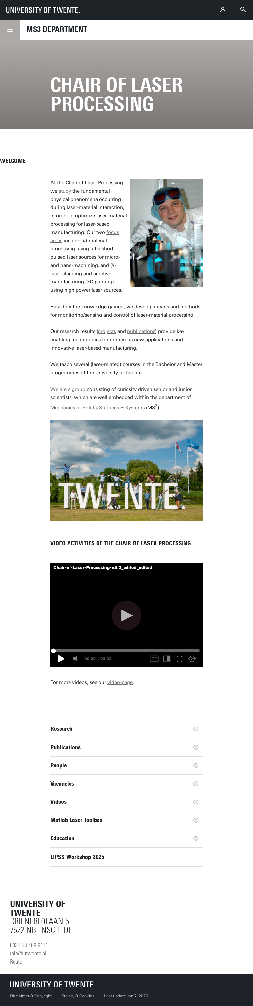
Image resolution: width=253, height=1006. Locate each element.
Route (16, 961)
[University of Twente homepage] (43, 10)
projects (107, 331)
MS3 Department (56, 29)
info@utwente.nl (28, 953)
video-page (120, 682)
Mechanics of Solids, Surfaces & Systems (97, 408)
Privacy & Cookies (78, 996)
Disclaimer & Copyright (31, 996)
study (65, 191)
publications (141, 331)
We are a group (67, 389)
